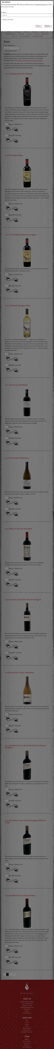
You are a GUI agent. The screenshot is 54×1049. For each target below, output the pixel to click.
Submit (47, 26)
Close (38, 26)
